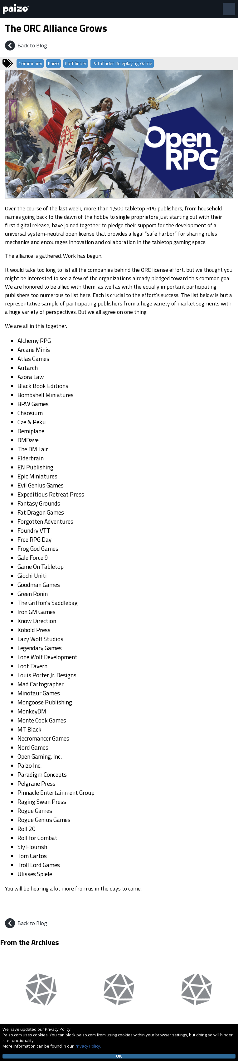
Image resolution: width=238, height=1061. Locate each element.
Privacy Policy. (88, 1046)
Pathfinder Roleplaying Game (122, 63)
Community (30, 63)
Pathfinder (75, 63)
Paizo (53, 63)
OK (119, 1056)
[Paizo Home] (16, 9)
